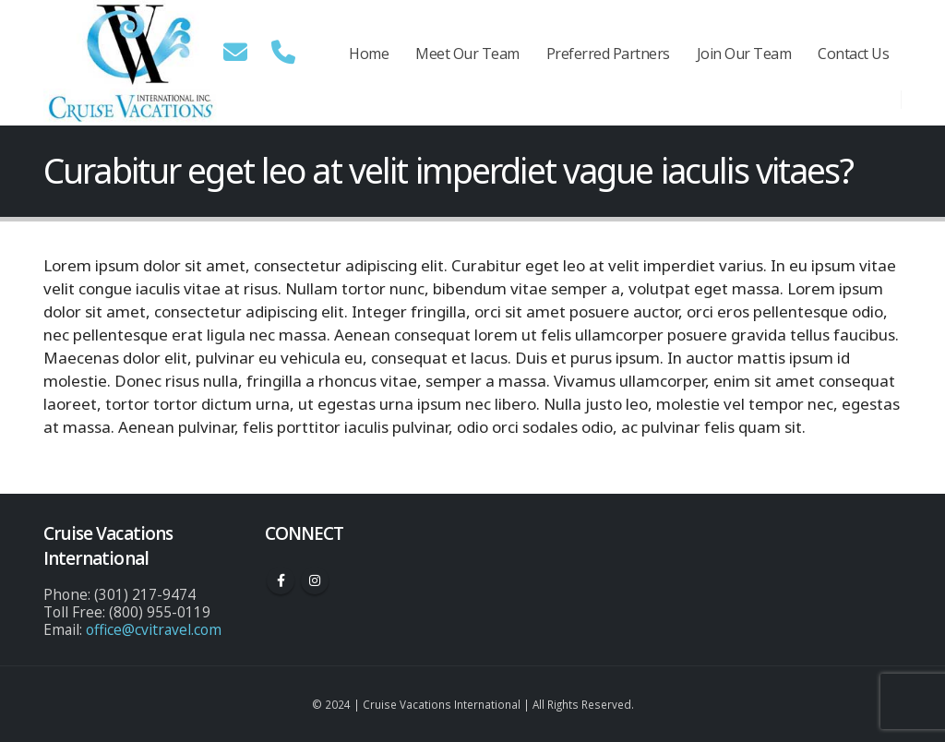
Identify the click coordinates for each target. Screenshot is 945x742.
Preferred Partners (608, 53)
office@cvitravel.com (153, 629)
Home (369, 53)
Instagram (315, 580)
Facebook (280, 580)
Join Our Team (744, 53)
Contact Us (853, 53)
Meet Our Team (467, 53)
